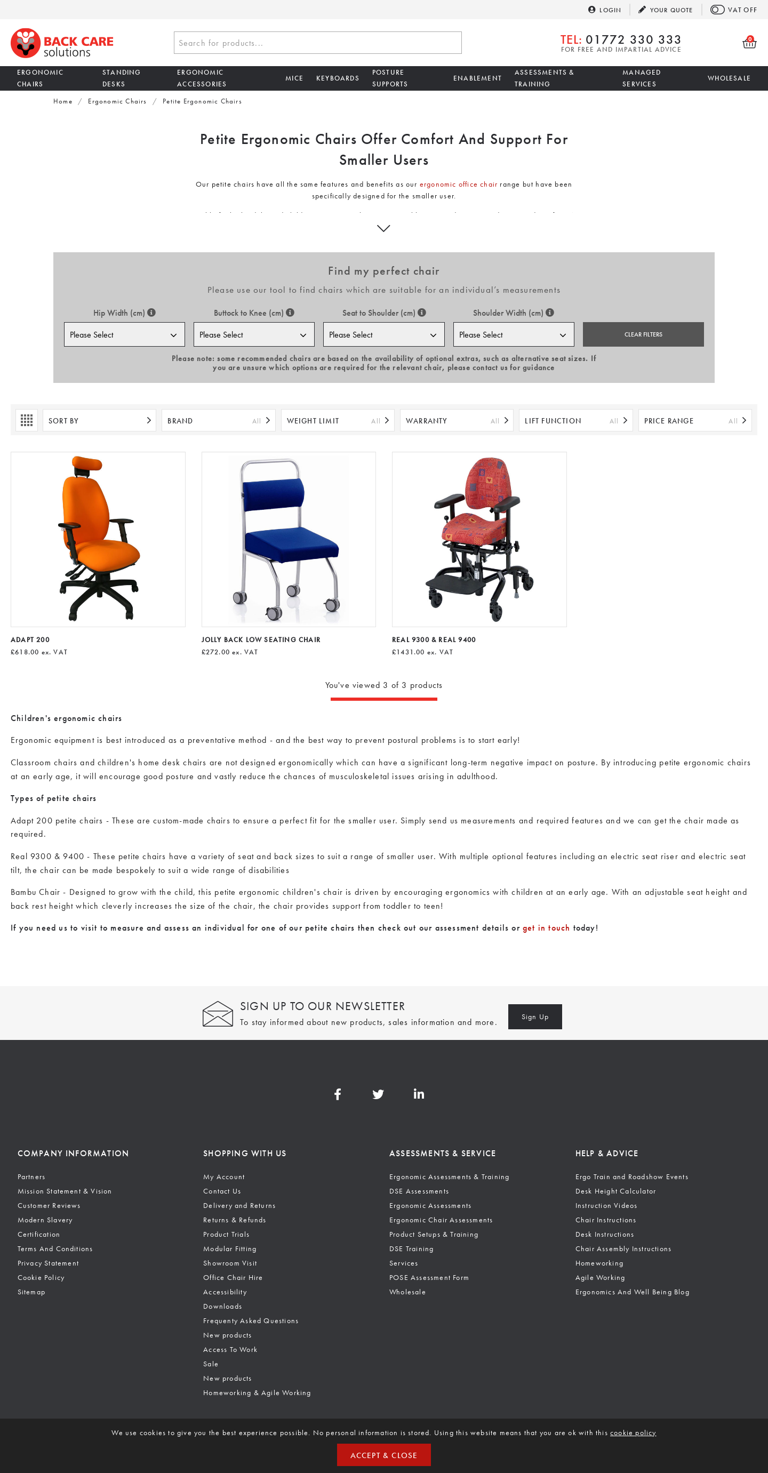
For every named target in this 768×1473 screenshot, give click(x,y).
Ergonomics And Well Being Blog (632, 1291)
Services (404, 1263)
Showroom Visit (230, 1263)
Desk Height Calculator (615, 1191)
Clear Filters (643, 334)
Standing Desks (121, 78)
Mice (294, 78)
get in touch (546, 927)
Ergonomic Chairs (40, 78)
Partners (32, 1176)
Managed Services (641, 78)
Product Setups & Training (433, 1234)
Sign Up (535, 1016)
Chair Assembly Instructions (623, 1248)
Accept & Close (384, 1455)
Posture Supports (390, 78)
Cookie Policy (41, 1277)
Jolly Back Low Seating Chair (261, 639)
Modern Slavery (45, 1219)
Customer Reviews (49, 1205)
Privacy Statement (48, 1263)
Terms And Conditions (55, 1248)
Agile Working (600, 1277)
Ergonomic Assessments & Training (449, 1176)
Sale (211, 1363)
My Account (224, 1176)
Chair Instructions (606, 1219)
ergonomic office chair (459, 184)
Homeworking (599, 1263)
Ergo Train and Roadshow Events (632, 1176)
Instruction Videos (606, 1205)
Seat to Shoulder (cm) (384, 312)
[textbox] (317, 43)
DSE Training (411, 1248)
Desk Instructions (604, 1234)
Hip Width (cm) (124, 312)
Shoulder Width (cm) (513, 312)
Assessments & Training (544, 78)
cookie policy (633, 1432)
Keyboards (337, 78)
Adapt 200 (30, 639)
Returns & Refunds (234, 1219)
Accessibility (225, 1291)
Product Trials (226, 1234)
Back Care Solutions (62, 43)
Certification (39, 1234)
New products (227, 1335)
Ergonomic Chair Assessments (441, 1219)
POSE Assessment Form (429, 1277)
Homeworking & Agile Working (257, 1392)
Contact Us (222, 1191)
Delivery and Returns (239, 1205)
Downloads (222, 1306)
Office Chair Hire (233, 1277)
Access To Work (230, 1349)
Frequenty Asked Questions (251, 1320)
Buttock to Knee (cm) (254, 312)
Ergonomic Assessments (430, 1205)
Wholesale (729, 78)
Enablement (477, 78)
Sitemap (31, 1291)
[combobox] (318, 42)
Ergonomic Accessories (202, 78)
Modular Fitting (230, 1248)
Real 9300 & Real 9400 (434, 639)
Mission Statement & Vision (65, 1191)
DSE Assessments (419, 1191)
